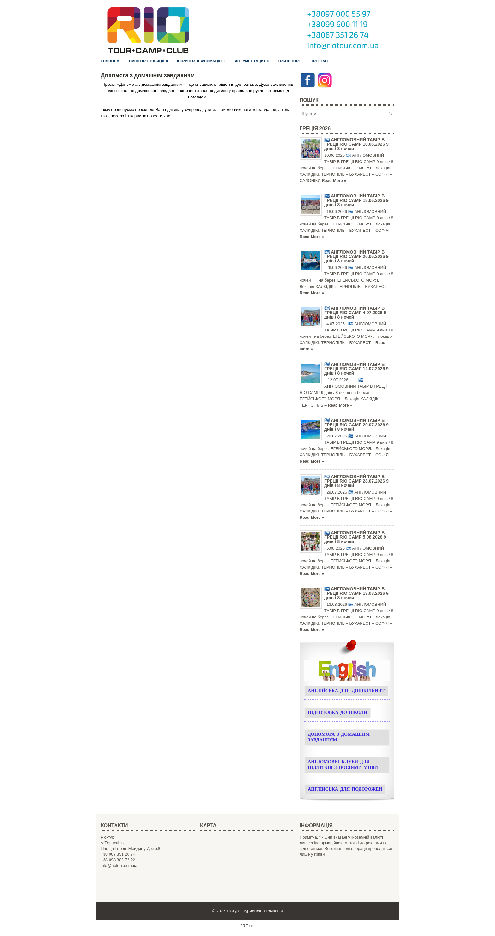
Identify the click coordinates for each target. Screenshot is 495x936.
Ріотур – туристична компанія (255, 911)
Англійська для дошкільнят (346, 691)
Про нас (319, 61)
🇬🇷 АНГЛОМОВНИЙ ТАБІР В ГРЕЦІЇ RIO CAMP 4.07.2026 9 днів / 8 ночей (355, 312)
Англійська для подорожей (345, 789)
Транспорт (289, 61)
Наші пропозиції (150, 59)
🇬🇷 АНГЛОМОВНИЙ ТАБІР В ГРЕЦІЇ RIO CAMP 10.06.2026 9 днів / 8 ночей (356, 144)
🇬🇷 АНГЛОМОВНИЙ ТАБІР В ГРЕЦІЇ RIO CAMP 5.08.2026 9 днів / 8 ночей (355, 537)
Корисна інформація (203, 59)
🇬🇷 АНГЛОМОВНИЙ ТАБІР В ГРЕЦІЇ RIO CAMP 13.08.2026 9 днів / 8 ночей (356, 593)
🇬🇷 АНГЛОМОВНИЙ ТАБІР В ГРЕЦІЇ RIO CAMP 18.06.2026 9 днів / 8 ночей (356, 200)
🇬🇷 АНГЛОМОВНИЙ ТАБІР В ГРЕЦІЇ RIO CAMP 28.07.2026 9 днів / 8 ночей (356, 481)
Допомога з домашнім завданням (339, 737)
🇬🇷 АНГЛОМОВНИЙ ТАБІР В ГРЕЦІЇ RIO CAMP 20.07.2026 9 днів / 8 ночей (356, 425)
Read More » (334, 180)
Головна (110, 61)
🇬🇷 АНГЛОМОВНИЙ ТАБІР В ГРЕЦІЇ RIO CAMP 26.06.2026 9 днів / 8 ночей (356, 256)
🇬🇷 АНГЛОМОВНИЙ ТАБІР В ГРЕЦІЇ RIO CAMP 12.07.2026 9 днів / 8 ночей (356, 369)
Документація (254, 59)
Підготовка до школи (337, 713)
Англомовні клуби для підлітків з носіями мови (343, 765)
